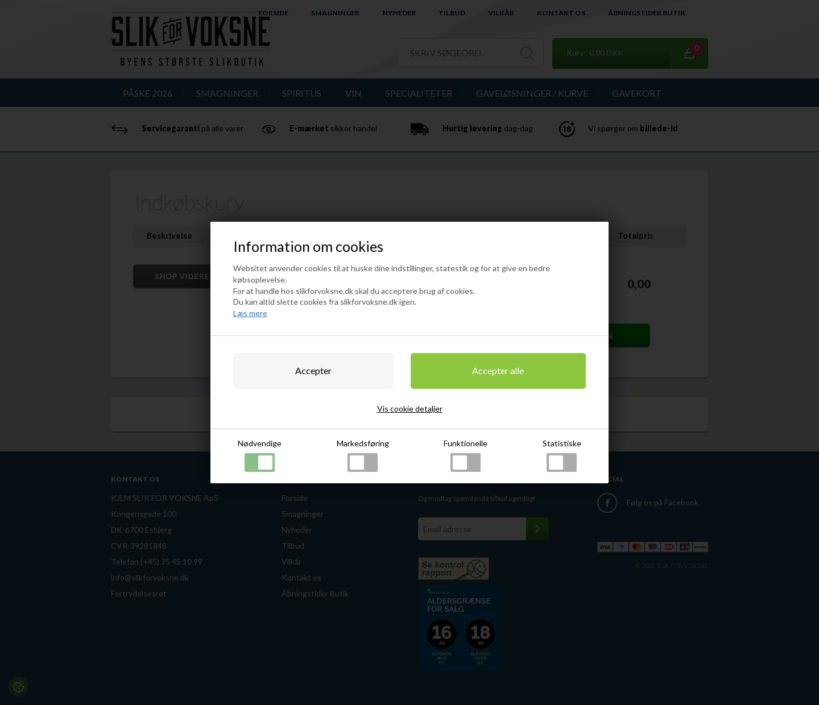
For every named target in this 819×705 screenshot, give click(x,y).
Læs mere (250, 313)
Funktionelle (465, 455)
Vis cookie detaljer (409, 408)
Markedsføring (363, 455)
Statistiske (562, 455)
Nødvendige (260, 455)
